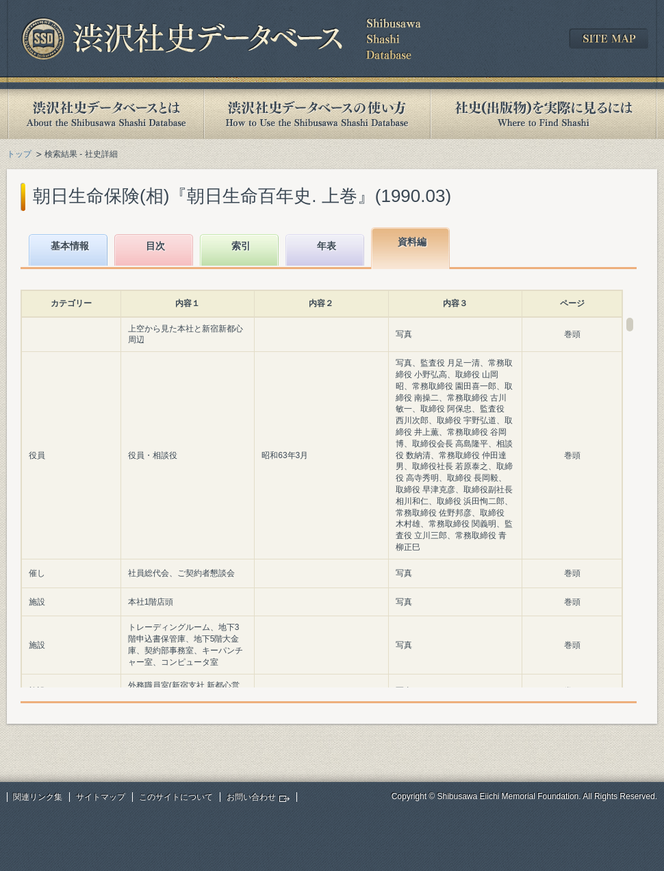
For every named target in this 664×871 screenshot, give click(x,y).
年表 (326, 245)
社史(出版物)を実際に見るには (543, 114)
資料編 (412, 241)
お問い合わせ (251, 797)
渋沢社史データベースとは (105, 114)
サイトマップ (100, 797)
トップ (19, 154)
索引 (241, 245)
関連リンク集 (37, 797)
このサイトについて (176, 797)
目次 (155, 245)
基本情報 (70, 245)
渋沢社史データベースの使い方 (317, 114)
